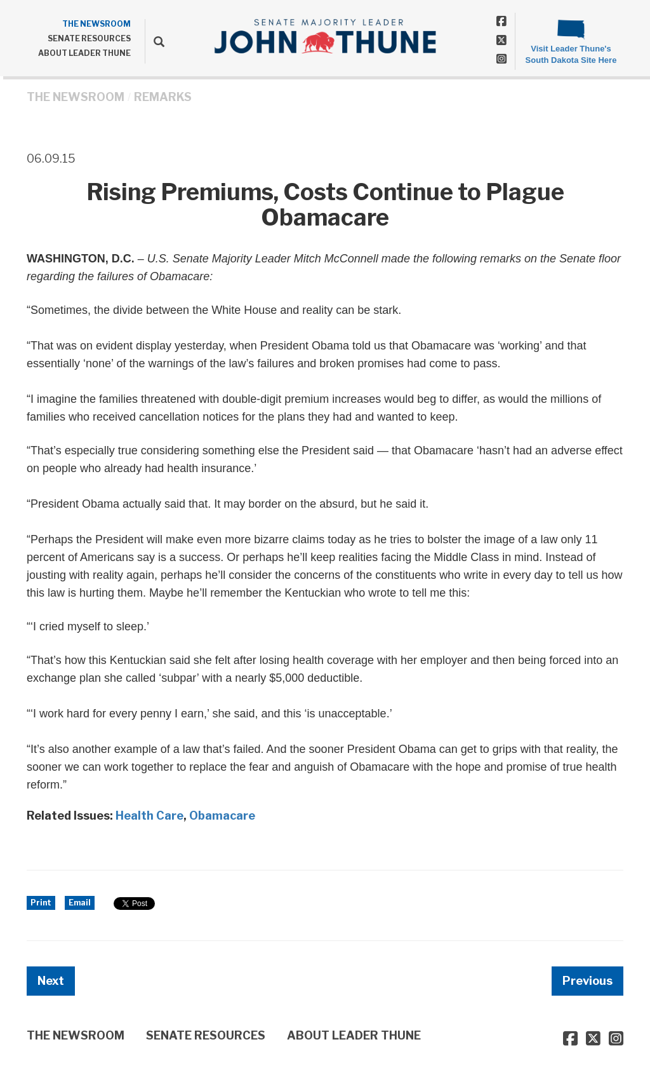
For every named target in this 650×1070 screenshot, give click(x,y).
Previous (587, 980)
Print (40, 902)
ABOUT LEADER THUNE (84, 53)
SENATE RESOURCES (89, 38)
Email (80, 902)
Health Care (149, 815)
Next (50, 980)
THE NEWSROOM (96, 24)
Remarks (163, 97)
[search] (154, 41)
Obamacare (222, 815)
